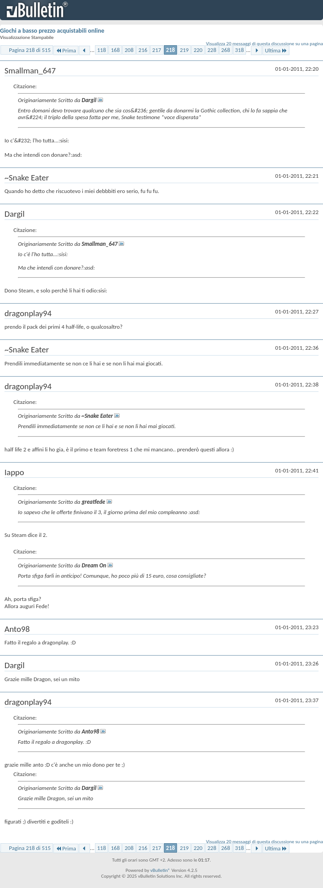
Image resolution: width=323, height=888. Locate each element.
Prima (66, 50)
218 (170, 50)
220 (198, 50)
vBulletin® (160, 870)
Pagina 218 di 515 (30, 50)
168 (115, 50)
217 (156, 50)
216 (142, 50)
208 (129, 50)
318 (239, 50)
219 (184, 50)
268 (225, 50)
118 (101, 50)
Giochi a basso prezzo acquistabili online (52, 30)
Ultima (276, 50)
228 (211, 50)
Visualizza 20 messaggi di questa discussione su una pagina (264, 44)
